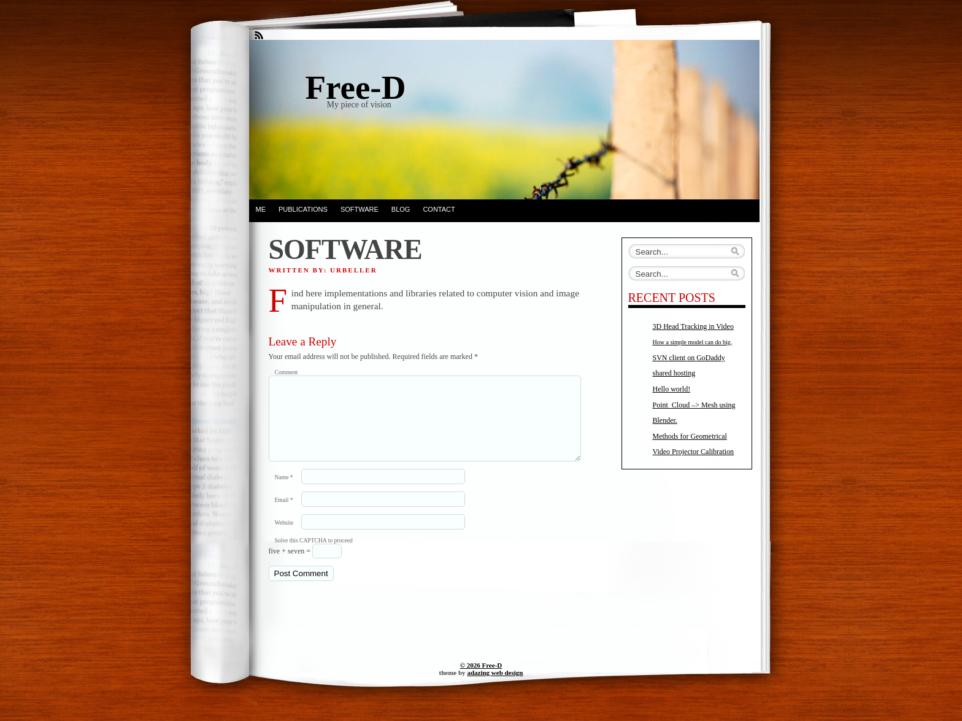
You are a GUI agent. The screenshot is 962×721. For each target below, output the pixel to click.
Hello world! (672, 389)
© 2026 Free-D (481, 680)
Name (284, 491)
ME (261, 209)
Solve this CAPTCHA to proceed (314, 555)
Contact (439, 209)
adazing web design (495, 687)
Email (284, 514)
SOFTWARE (360, 209)
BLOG (400, 209)
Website (284, 537)
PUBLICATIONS (303, 209)
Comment (286, 372)
